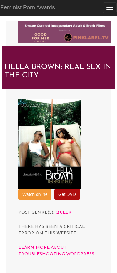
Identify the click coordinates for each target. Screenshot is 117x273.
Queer (63, 212)
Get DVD (67, 194)
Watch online (34, 194)
